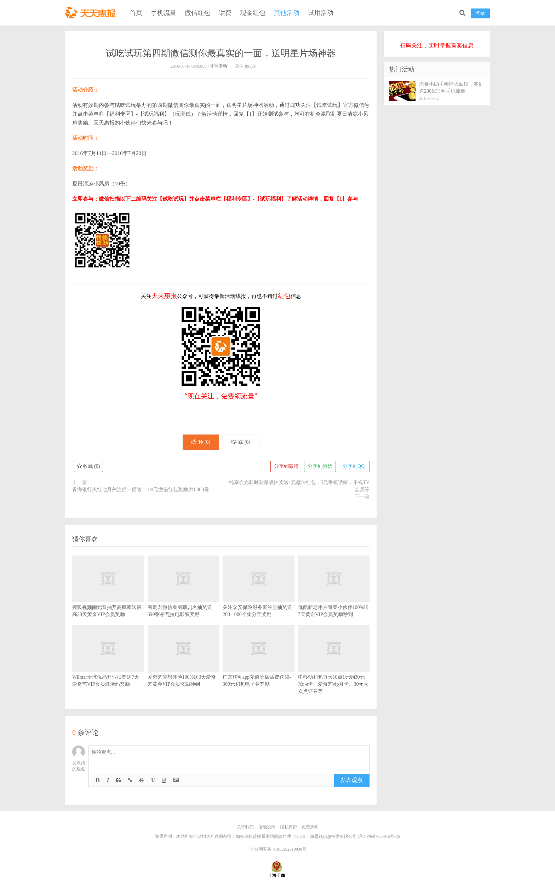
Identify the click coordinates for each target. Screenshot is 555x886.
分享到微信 (320, 466)
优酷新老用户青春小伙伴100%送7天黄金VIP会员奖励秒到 (334, 597)
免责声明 (310, 826)
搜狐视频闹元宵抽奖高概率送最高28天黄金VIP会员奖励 (108, 597)
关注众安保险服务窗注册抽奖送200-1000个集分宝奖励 (258, 597)
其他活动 (286, 12)
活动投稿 (266, 826)
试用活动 (320, 12)
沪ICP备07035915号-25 (379, 836)
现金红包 (252, 12)
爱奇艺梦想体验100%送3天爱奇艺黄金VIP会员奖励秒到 (183, 666)
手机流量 (163, 12)
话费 (225, 12)
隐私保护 (288, 826)
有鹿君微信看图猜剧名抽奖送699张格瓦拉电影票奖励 (183, 597)
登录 (480, 13)
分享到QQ (354, 466)
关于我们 (245, 826)
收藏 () (88, 466)
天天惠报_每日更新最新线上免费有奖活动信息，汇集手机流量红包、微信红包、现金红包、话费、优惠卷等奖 (91, 12)
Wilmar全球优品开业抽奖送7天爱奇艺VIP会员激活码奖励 (108, 666)
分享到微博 (286, 466)
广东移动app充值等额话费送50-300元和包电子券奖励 (258, 666)
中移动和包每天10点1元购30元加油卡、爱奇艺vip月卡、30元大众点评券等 (334, 670)
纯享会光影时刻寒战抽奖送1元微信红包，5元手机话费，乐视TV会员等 (299, 486)
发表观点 (351, 780)
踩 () (240, 442)
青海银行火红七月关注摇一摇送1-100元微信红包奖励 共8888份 (140, 489)
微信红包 (197, 12)
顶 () (200, 442)
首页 (136, 12)
